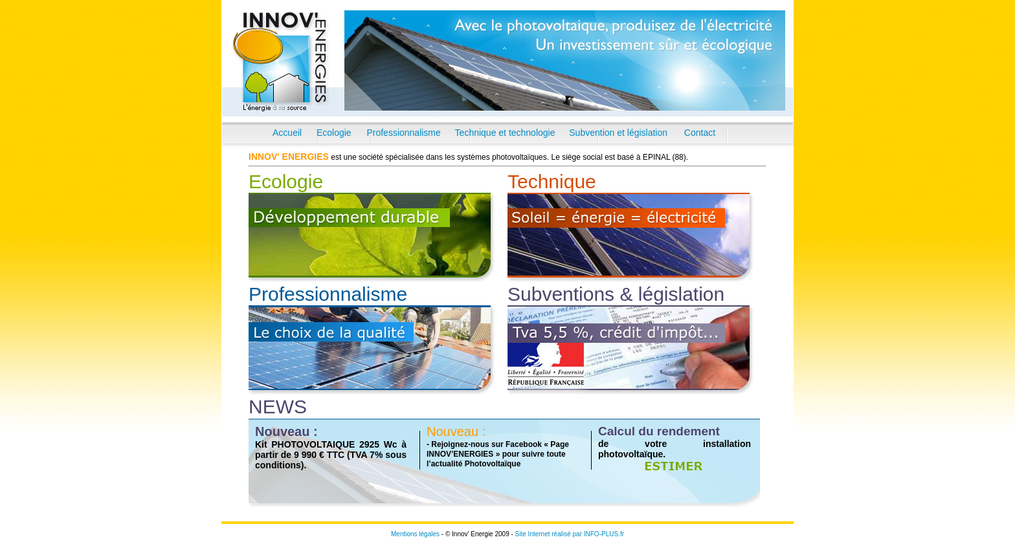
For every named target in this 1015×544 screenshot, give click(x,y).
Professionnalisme (403, 132)
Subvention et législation (618, 132)
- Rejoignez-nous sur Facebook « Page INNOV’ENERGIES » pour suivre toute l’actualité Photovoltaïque (498, 454)
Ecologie (334, 132)
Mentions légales (415, 534)
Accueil (287, 132)
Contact (699, 132)
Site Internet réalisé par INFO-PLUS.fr (569, 534)
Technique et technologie (505, 132)
